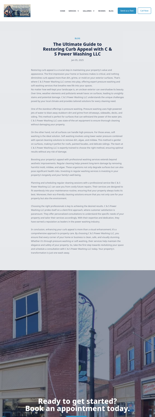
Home (62, 11)
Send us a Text (127, 10)
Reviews (101, 11)
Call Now (144, 10)
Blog (111, 11)
